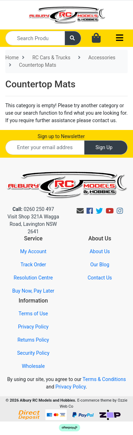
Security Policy (33, 353)
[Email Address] (44, 147)
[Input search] (35, 38)
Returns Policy (33, 340)
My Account (33, 251)
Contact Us (100, 278)
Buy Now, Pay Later (33, 291)
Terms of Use (33, 313)
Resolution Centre (33, 278)
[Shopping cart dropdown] (96, 38)
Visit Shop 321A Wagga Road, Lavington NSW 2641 (33, 224)
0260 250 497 (33, 209)
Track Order (33, 264)
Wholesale (33, 366)
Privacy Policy (33, 327)
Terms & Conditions (104, 379)
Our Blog (99, 264)
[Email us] (80, 211)
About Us (100, 251)
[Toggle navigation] (119, 38)
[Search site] (73, 38)
